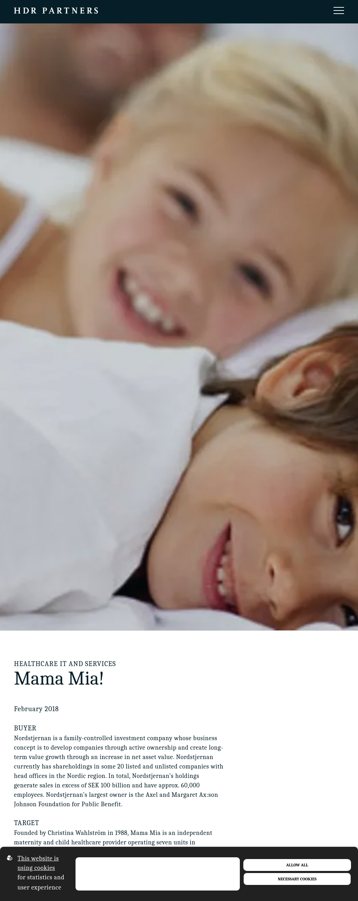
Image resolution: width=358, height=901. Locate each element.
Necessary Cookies (297, 879)
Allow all (297, 865)
